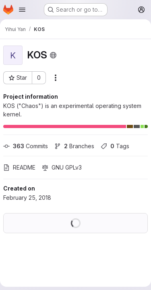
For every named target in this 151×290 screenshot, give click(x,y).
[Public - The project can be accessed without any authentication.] (53, 55)
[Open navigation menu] (22, 9)
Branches (74, 146)
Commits (25, 146)
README (19, 167)
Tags (115, 146)
